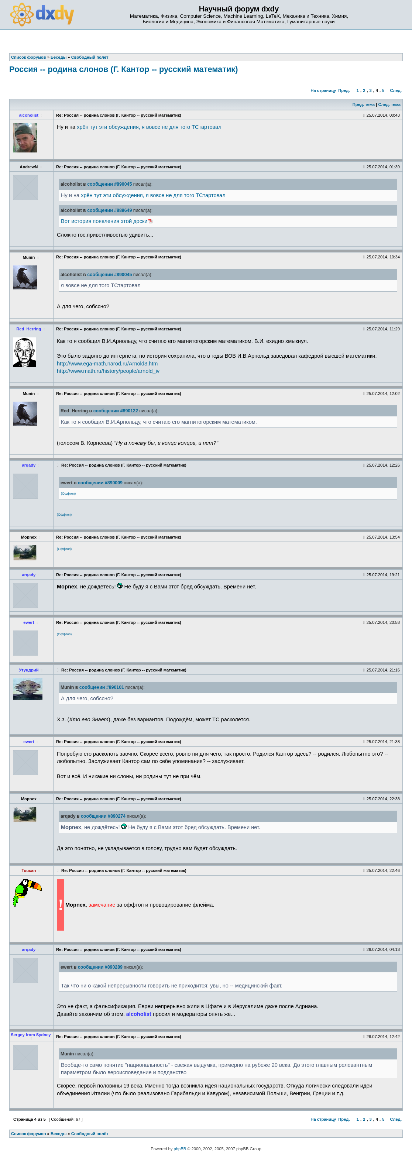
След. (396, 90)
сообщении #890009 (100, 482)
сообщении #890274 (103, 816)
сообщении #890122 (115, 410)
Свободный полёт (90, 1133)
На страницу (323, 90)
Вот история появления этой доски (104, 221)
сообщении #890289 (100, 967)
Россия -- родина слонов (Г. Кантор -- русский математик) (123, 69)
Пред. (344, 90)
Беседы (58, 1133)
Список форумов (28, 1133)
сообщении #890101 (101, 687)
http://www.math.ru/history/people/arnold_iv (108, 371)
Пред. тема (364, 104)
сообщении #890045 (109, 184)
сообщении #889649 (109, 210)
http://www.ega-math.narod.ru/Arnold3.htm (107, 364)
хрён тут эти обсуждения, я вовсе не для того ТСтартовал (149, 127)
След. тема (389, 104)
